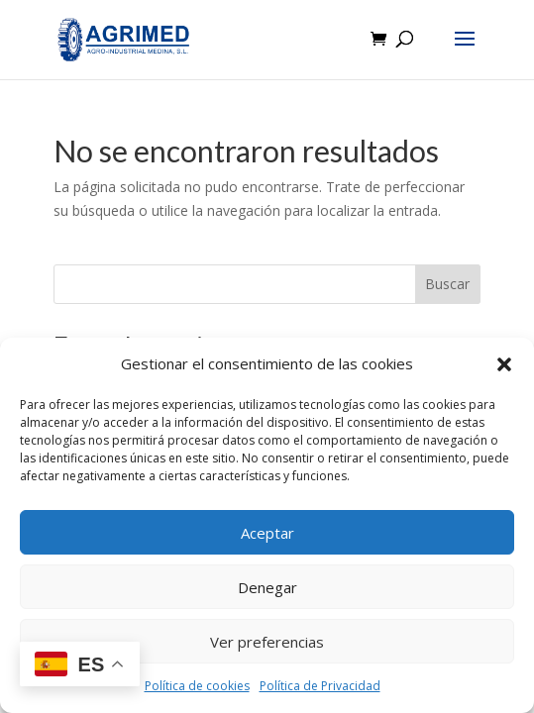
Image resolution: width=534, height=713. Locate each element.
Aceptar (267, 533)
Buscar (447, 283)
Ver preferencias (267, 642)
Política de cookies (197, 685)
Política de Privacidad (320, 685)
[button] (504, 364)
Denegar (267, 587)
